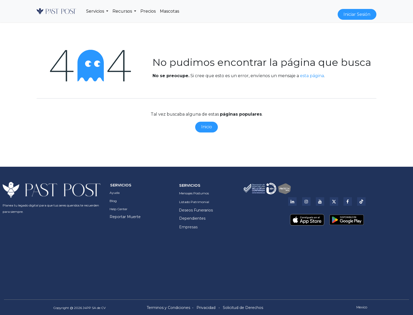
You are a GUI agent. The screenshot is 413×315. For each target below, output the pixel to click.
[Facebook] (347, 201)
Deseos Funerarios (196, 210)
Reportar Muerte (125, 216)
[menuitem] (97, 11)
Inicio (206, 126)
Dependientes (192, 218)
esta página (312, 75)
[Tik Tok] (361, 201)
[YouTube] (320, 201)
